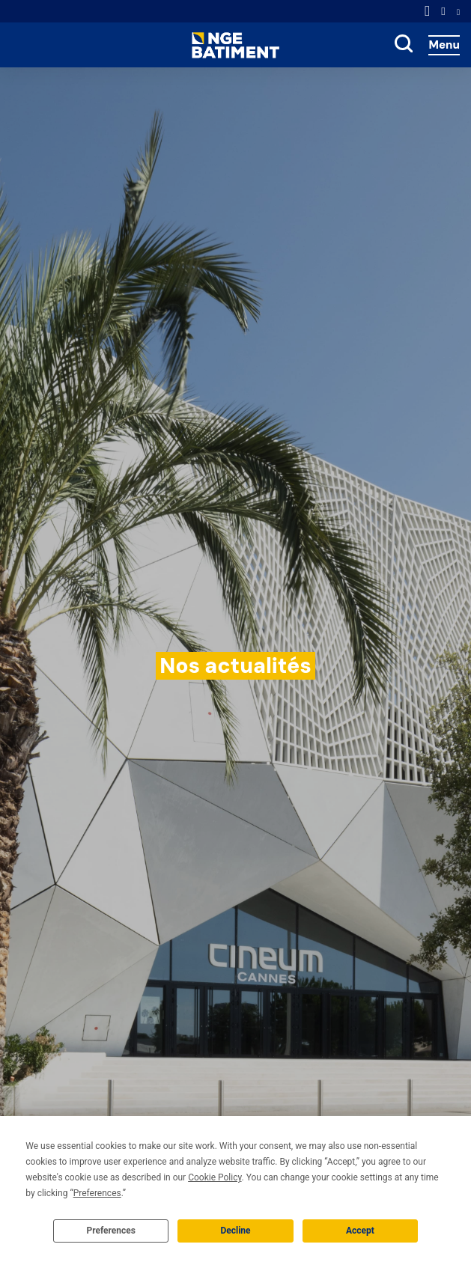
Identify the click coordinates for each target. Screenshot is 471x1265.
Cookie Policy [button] (214, 1177)
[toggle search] (403, 45)
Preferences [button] (97, 1193)
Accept (360, 1230)
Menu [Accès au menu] (444, 44)
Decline (235, 1230)
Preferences (111, 1230)
